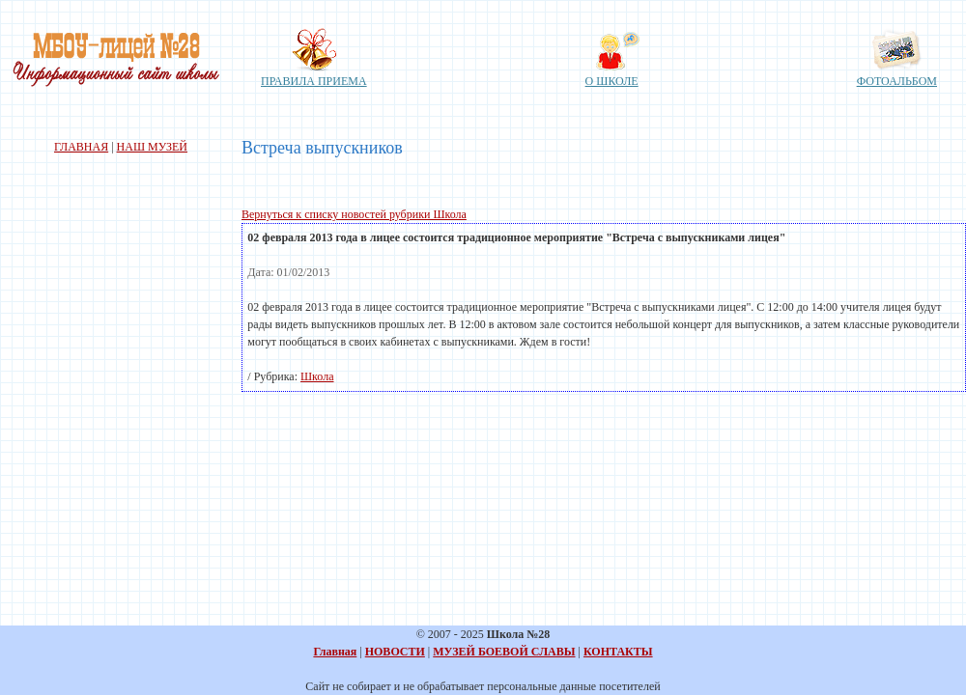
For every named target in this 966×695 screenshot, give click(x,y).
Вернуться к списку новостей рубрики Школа (354, 214)
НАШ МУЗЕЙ (152, 146)
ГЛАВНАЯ (81, 146)
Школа (316, 376)
